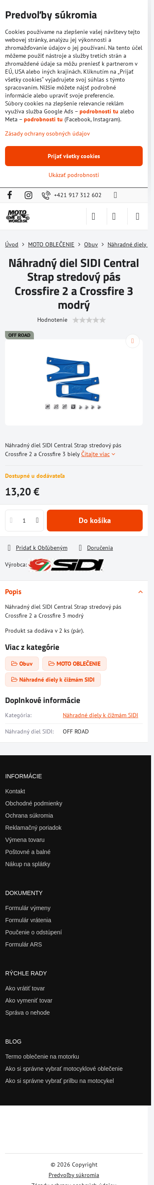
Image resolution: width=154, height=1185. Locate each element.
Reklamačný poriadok (33, 827)
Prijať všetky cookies (74, 156)
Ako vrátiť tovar (25, 988)
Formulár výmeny (28, 908)
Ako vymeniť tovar (29, 1000)
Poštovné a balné (28, 852)
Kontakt (15, 791)
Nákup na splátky (27, 864)
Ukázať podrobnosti (74, 175)
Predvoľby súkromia (74, 1175)
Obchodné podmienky (33, 803)
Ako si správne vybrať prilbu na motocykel (59, 1080)
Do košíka (95, 520)
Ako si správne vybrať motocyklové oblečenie (64, 1068)
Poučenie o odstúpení (33, 932)
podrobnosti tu (99, 111)
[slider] (89, 320)
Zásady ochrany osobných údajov (47, 133)
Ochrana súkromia (29, 815)
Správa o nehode (27, 1012)
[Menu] (138, 216)
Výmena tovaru (25, 839)
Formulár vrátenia (28, 920)
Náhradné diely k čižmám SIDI (100, 715)
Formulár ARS (23, 944)
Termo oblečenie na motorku (42, 1056)
